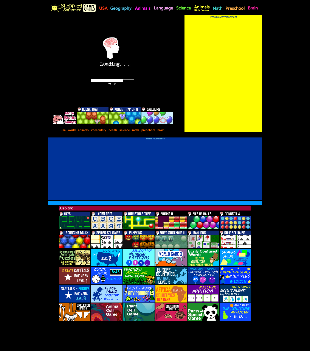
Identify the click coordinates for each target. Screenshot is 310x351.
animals (83, 130)
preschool (148, 130)
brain (160, 130)
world (72, 130)
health (112, 130)
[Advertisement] (223, 49)
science (124, 130)
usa (63, 130)
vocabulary (98, 130)
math (135, 130)
